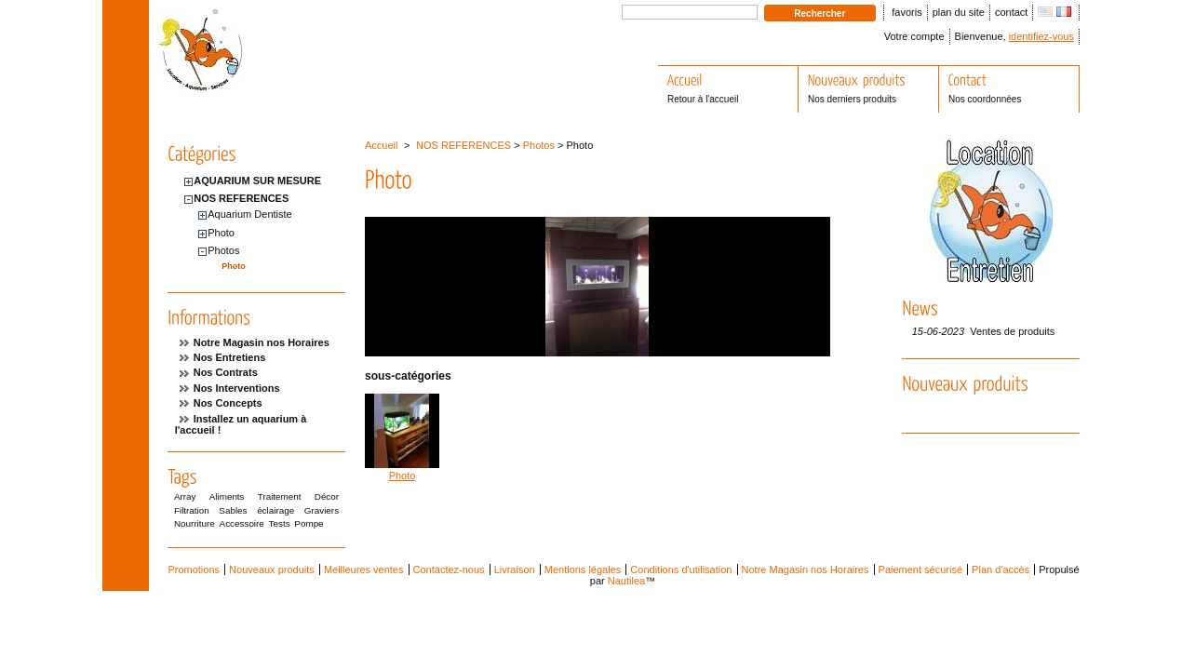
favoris (906, 12)
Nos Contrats (226, 372)
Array (185, 496)
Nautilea (626, 580)
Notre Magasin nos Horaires (261, 342)
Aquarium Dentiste (250, 214)
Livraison (514, 569)
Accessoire (242, 523)
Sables (233, 510)
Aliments (227, 496)
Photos (223, 250)
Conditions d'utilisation (681, 569)
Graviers (321, 510)
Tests (279, 523)
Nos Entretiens (230, 357)
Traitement (280, 496)
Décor (327, 496)
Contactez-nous (449, 569)
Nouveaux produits (272, 569)
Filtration (191, 510)
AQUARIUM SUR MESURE (257, 180)
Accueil (381, 145)
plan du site (959, 12)
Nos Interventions (237, 388)
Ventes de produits (1012, 331)
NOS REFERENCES (241, 198)
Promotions (194, 569)
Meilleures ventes (364, 569)
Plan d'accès (1000, 569)
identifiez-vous (1041, 36)
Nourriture (194, 523)
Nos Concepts (228, 403)
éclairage (275, 510)
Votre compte (914, 36)
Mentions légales (583, 569)
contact (1011, 12)
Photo (221, 232)
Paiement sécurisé (921, 569)
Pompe (308, 523)
